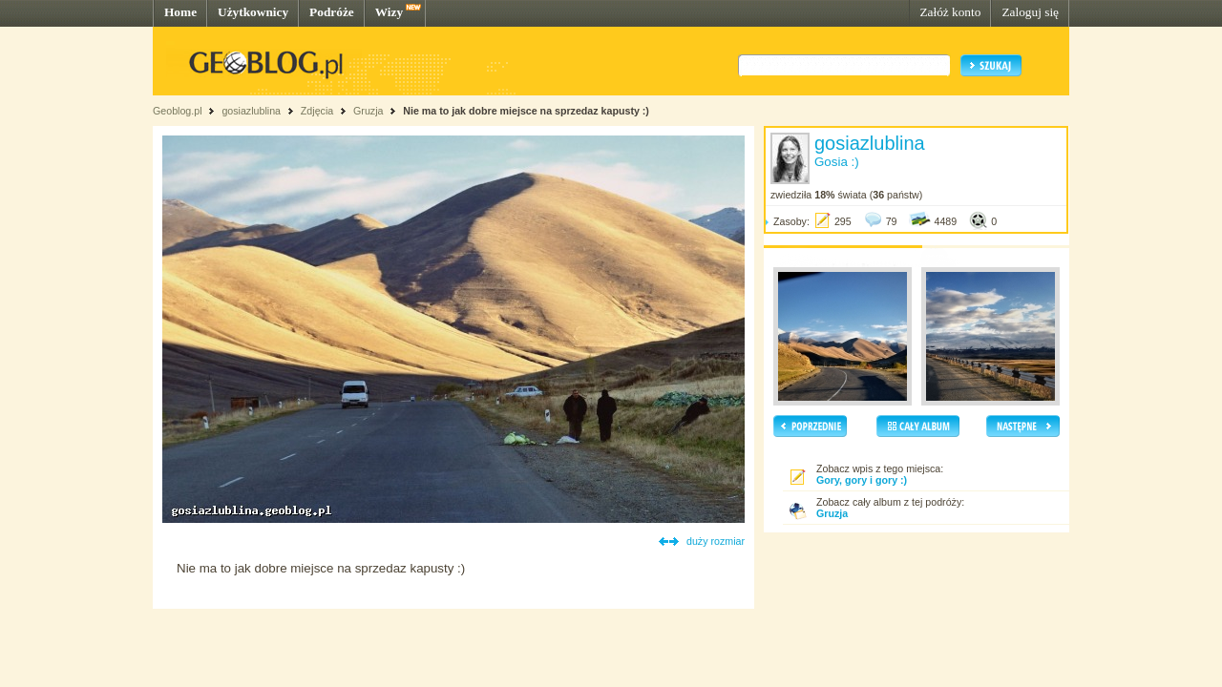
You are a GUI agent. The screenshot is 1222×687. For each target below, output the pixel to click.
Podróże (331, 12)
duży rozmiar (715, 541)
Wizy (389, 12)
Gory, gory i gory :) (861, 480)
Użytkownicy (253, 12)
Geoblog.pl (177, 110)
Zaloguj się (1030, 12)
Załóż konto (949, 12)
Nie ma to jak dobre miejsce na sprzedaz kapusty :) (526, 110)
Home (180, 12)
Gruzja (368, 110)
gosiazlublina (251, 110)
